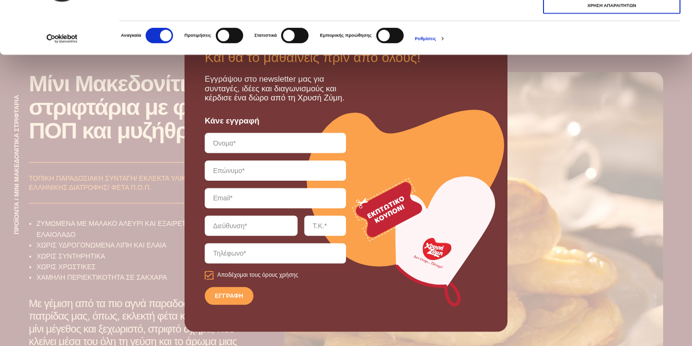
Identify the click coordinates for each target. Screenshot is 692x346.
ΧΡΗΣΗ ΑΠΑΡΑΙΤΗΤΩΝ (611, 37)
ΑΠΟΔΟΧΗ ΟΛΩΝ (611, 19)
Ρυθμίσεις (425, 88)
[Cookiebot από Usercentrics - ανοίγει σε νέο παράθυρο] (62, 88)
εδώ (434, 33)
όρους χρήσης (280, 275)
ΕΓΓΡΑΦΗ (229, 296)
